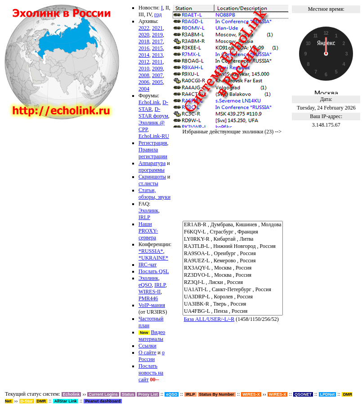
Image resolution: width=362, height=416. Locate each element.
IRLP (144, 217)
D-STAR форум (153, 112)
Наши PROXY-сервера (148, 231)
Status (128, 394)
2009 (157, 68)
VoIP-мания (152, 305)
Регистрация (153, 143)
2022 (144, 28)
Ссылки (147, 346)
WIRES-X (277, 394)
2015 (157, 48)
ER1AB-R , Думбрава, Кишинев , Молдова (232, 225)
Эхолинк (148, 210)
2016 (144, 48)
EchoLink (149, 102)
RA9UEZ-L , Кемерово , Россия (232, 261)
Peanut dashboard (103, 401)
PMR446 (148, 298)
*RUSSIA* (151, 251)
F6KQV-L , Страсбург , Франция (232, 232)
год (157, 14)
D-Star (27, 401)
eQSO (145, 285)
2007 (157, 75)
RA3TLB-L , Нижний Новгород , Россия (232, 246)
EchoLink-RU (154, 136)
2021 (157, 28)
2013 (157, 55)
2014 (144, 55)
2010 (144, 68)
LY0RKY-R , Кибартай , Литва (232, 239)
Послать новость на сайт (151, 373)
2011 (157, 62)
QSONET (303, 394)
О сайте (147, 352)
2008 (144, 75)
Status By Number (216, 394)
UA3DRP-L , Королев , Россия (232, 297)
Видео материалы (152, 335)
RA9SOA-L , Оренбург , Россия (232, 253)
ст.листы (148, 183)
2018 (144, 41)
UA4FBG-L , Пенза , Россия (232, 311)
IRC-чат (147, 264)
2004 (144, 89)
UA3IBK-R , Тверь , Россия (232, 304)
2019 (157, 35)
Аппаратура (152, 163)
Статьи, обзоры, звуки (154, 193)
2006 (144, 82)
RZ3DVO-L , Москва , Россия (232, 275)
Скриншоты (152, 177)
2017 (157, 41)
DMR (41, 401)
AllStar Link (65, 401)
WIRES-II (150, 291)
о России (152, 355)
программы (152, 170)
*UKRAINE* (153, 258)
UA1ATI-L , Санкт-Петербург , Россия (232, 289)
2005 (157, 82)
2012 (144, 62)
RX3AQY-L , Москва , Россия (232, 268)
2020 (144, 35)
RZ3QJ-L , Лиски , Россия (232, 282)
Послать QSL (154, 271)
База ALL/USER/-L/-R (209, 319)
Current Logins (103, 394)
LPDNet (327, 394)
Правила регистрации (153, 153)
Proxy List (148, 394)
